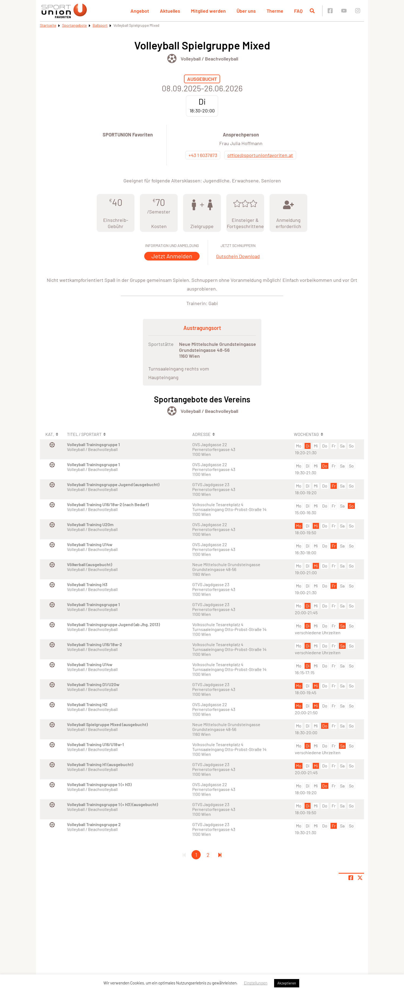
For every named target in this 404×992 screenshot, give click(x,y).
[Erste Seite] (184, 854)
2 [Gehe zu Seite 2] (208, 854)
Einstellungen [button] (255, 982)
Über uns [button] (246, 11)
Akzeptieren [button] (286, 983)
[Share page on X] (360, 878)
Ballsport (100, 25)
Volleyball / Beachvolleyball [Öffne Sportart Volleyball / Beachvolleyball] (209, 59)
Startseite (48, 25)
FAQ (298, 11)
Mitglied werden (208, 11)
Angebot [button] (139, 11)
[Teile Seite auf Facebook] (351, 878)
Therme (275, 11)
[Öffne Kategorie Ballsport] (172, 58)
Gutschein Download (238, 256)
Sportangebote (74, 25)
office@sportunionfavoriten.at (260, 155)
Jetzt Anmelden (172, 255)
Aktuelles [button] (170, 11)
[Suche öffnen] (312, 10)
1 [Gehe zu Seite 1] (196, 854)
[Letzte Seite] (219, 854)
